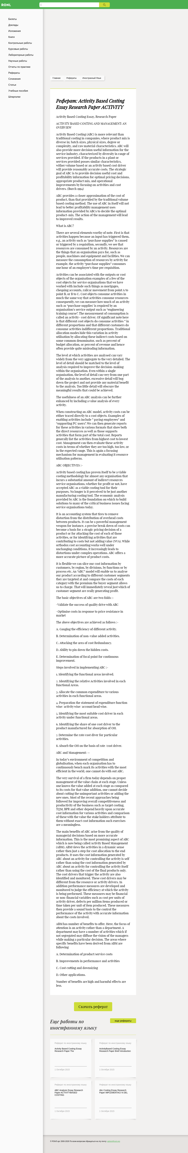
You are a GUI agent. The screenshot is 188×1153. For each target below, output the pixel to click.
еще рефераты (123, 1021)
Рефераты (14, 73)
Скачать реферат (93, 1006)
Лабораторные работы (20, 55)
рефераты (71, 78)
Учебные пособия (18, 91)
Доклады (13, 25)
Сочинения (14, 79)
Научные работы (17, 61)
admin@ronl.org (113, 1141)
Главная (56, 78)
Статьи (12, 85)
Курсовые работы (18, 49)
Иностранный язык (92, 78)
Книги (11, 37)
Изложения (14, 31)
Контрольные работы (20, 43)
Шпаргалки (14, 97)
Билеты (12, 19)
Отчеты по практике (19, 67)
